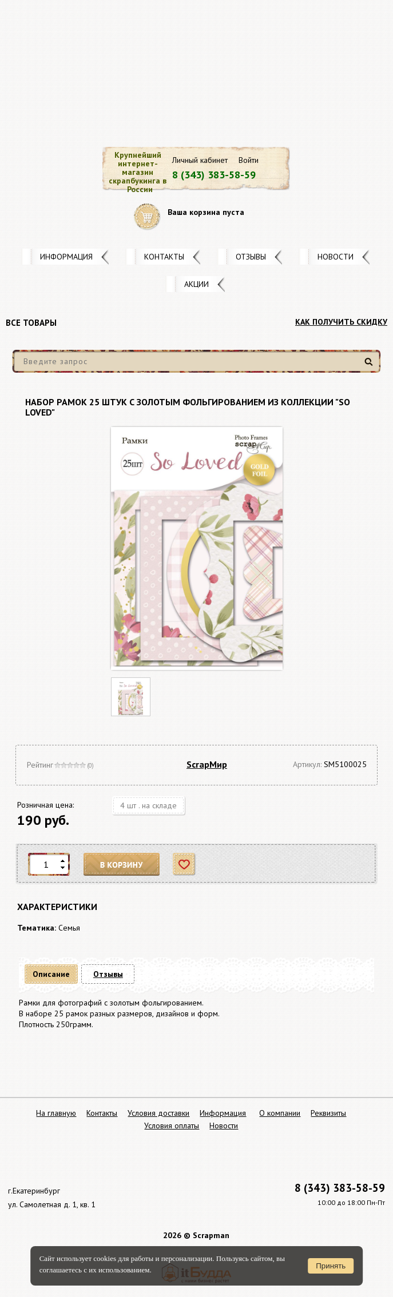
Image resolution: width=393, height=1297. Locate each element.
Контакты (164, 257)
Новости (335, 257)
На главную (56, 1113)
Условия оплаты (171, 1125)
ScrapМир (206, 764)
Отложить (184, 864)
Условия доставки (158, 1113)
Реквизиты (328, 1113)
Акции (196, 284)
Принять (331, 1266)
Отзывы (251, 257)
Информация (66, 257)
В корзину (122, 864)
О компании (279, 1113)
